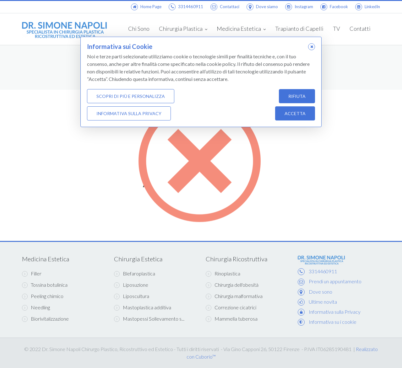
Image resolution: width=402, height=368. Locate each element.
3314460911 (186, 6)
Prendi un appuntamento (335, 281)
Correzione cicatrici (231, 307)
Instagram (299, 6)
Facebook (334, 6)
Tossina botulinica (45, 285)
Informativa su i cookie (332, 322)
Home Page (146, 6)
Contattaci (224, 6)
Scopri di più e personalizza (130, 96)
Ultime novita (323, 302)
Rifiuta (297, 96)
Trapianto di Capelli (299, 28)
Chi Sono (138, 28)
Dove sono (320, 292)
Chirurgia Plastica (183, 29)
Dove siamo (262, 6)
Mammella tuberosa (232, 319)
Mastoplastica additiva (142, 307)
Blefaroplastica (134, 273)
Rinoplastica (223, 273)
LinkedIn (367, 6)
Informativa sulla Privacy (335, 312)
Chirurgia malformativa (234, 296)
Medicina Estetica (241, 29)
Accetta (295, 113)
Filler (31, 273)
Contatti (360, 28)
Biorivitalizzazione (45, 319)
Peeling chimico (42, 296)
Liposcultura (131, 296)
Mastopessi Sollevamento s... (149, 319)
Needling (36, 307)
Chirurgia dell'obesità (232, 285)
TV (336, 28)
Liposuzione (131, 285)
